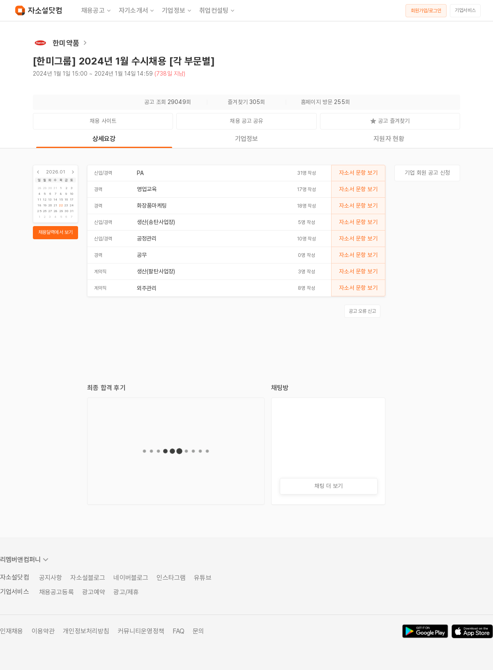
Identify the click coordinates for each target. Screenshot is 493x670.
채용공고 (96, 10)
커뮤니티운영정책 (141, 631)
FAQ (178, 631)
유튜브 (202, 578)
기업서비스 (465, 10)
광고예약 (94, 592)
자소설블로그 (87, 578)
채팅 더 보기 (328, 486)
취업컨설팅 (217, 10)
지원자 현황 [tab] (388, 139)
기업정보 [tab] (246, 139)
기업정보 (177, 10)
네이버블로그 (130, 578)
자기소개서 (137, 10)
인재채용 (11, 631)
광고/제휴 (126, 592)
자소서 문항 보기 (358, 172)
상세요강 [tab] (104, 139)
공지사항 (50, 578)
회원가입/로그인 (426, 11)
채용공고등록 (56, 592)
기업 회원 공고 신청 (427, 172)
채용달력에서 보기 (55, 232)
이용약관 (43, 631)
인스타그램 (171, 578)
